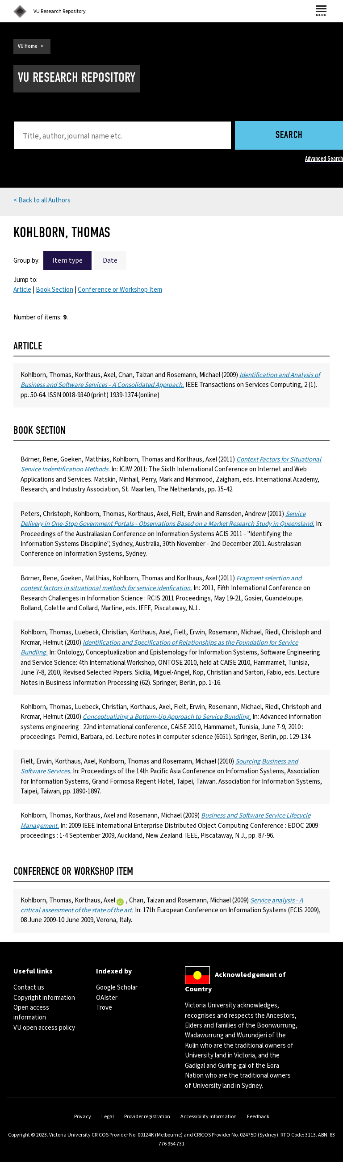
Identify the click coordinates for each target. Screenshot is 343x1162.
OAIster (106, 998)
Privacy (82, 1116)
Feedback (258, 1116)
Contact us (28, 987)
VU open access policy (44, 1027)
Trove (104, 1007)
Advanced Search (324, 159)
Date (110, 260)
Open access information (31, 1012)
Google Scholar (117, 987)
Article (22, 289)
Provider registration (147, 1116)
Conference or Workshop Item (120, 289)
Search (289, 135)
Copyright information (44, 998)
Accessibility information (208, 1116)
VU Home (28, 46)
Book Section (54, 289)
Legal (107, 1116)
